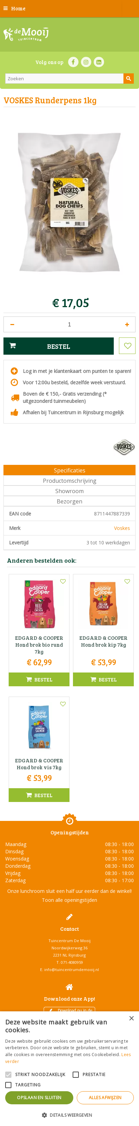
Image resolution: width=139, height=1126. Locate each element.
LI (99, 62)
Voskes (122, 528)
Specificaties (69, 470)
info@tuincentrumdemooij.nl (71, 969)
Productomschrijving (69, 480)
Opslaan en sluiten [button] (39, 1098)
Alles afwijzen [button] (105, 1098)
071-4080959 (72, 962)
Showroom (69, 491)
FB (73, 62)
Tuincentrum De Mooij (69, 940)
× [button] (131, 1018)
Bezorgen (69, 501)
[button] (69, 1115)
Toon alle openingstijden (69, 900)
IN (86, 62)
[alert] (69, 1068)
